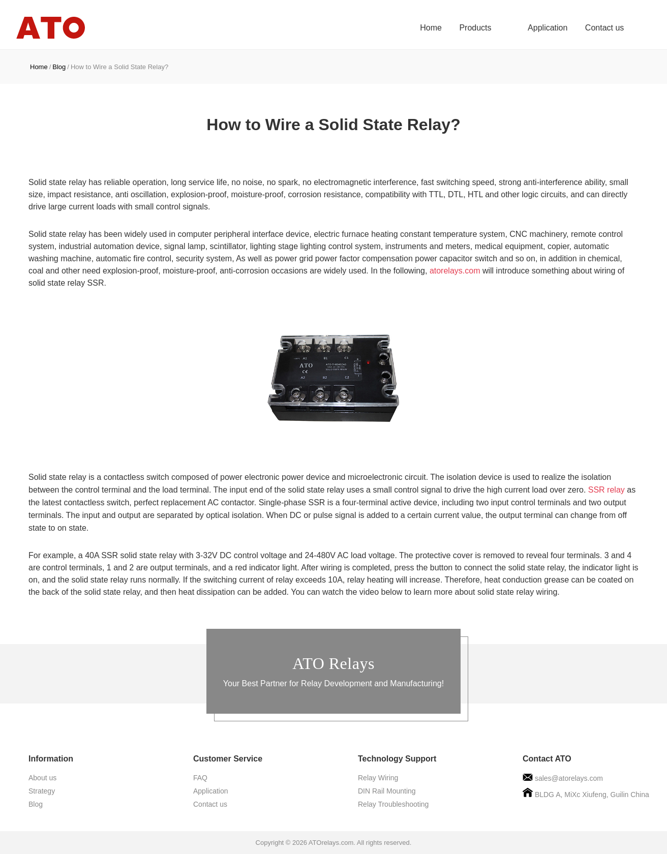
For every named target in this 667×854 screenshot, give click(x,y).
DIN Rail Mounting (387, 791)
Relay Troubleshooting (393, 804)
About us (42, 778)
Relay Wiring (378, 778)
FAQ (200, 778)
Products (494, 27)
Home (450, 27)
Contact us (604, 27)
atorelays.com (455, 270)
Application (547, 27)
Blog (59, 67)
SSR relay (606, 489)
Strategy (41, 791)
